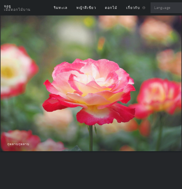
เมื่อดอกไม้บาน (17, 9)
